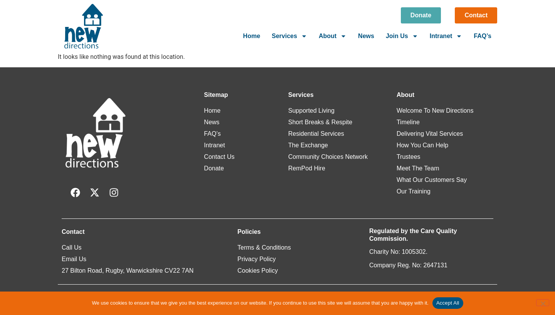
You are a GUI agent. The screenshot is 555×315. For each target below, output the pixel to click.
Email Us (74, 259)
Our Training (414, 191)
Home (251, 36)
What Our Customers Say (432, 180)
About (332, 36)
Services (289, 36)
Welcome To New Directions (435, 110)
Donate (214, 168)
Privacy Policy (256, 259)
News (366, 36)
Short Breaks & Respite (320, 122)
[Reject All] (542, 302)
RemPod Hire (306, 168)
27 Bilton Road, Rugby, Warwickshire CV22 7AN (127, 270)
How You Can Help (422, 145)
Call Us (72, 247)
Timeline (408, 122)
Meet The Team (418, 168)
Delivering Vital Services (430, 133)
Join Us (402, 36)
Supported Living (311, 110)
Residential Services (316, 133)
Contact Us (219, 156)
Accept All (447, 303)
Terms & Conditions (264, 247)
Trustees (408, 156)
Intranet (446, 36)
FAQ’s (482, 36)
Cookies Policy (257, 270)
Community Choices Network (328, 156)
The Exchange (308, 145)
